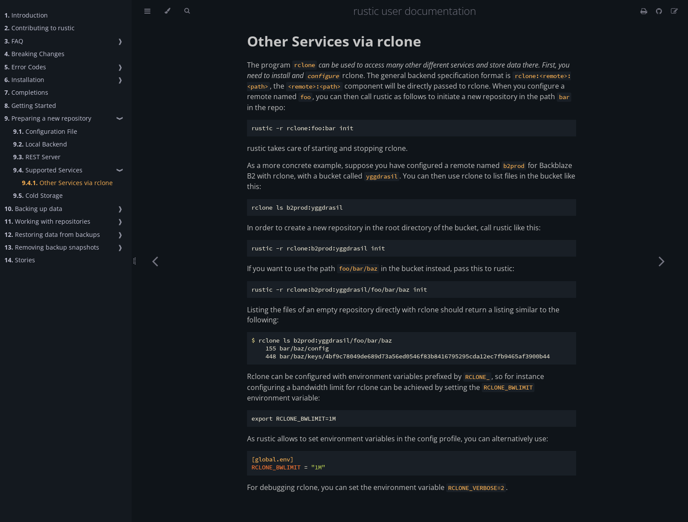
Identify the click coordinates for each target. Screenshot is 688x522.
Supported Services (47, 170)
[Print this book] (644, 11)
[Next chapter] (661, 261)
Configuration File (45, 131)
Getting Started (30, 105)
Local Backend (40, 144)
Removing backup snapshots (51, 247)
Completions (26, 92)
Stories (19, 260)
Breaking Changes (34, 54)
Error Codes (25, 67)
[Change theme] (167, 11)
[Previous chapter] (155, 261)
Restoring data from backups (52, 234)
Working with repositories (47, 221)
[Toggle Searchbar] (187, 11)
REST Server (37, 157)
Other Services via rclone (67, 183)
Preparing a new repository (47, 118)
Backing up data (33, 208)
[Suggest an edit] (674, 11)
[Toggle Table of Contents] (147, 11)
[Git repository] (659, 11)
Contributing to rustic (39, 28)
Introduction (26, 15)
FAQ (13, 41)
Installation (24, 79)
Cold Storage (38, 195)
